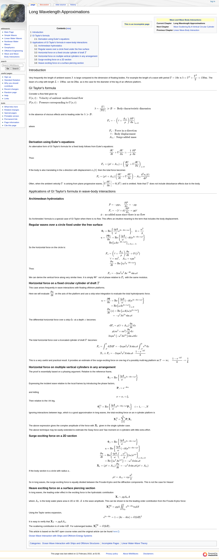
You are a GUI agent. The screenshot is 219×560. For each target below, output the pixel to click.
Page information (11, 122)
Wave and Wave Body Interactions (185, 20)
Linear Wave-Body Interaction (186, 30)
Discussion (44, 5)
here (115, 531)
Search (4, 61)
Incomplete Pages (110, 543)
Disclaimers (148, 554)
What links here (11, 107)
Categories (35, 543)
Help (6, 95)
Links (6, 99)
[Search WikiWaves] (12, 65)
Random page (10, 92)
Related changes (11, 110)
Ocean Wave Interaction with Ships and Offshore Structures (70, 543)
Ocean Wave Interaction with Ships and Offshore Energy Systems (60, 536)
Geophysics (9, 47)
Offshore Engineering (13, 51)
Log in (212, 1)
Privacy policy (112, 554)
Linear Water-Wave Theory (134, 543)
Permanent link (10, 119)
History (73, 5)
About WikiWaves (130, 554)
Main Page (9, 32)
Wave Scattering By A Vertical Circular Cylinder (193, 27)
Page (33, 5)
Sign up (7, 77)
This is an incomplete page (136, 24)
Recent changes (11, 89)
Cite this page (10, 125)
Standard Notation (12, 80)
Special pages (10, 113)
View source (60, 5)
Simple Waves (10, 35)
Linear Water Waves (13, 38)
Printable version (11, 116)
